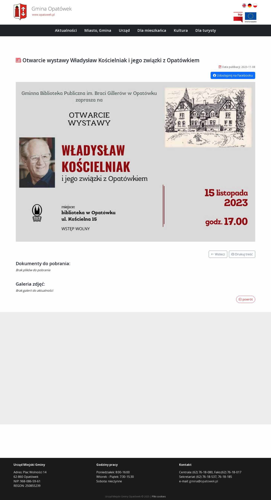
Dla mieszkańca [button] (151, 30)
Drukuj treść (242, 254)
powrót (246, 299)
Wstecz (218, 254)
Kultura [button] (181, 30)
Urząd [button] (124, 30)
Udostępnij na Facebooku (233, 75)
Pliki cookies (159, 496)
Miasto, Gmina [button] (97, 30)
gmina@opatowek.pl (203, 481)
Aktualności (66, 30)
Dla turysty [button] (205, 30)
